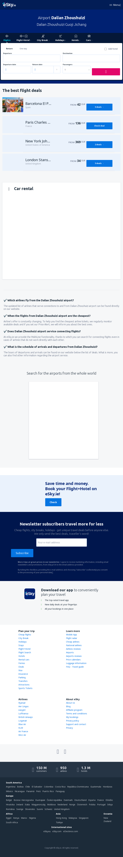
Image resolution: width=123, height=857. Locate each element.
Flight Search (24, 652)
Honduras (107, 786)
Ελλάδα (109, 800)
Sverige (19, 809)
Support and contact (76, 724)
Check (53, 502)
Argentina (10, 786)
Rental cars (23, 659)
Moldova (51, 804)
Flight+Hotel (24, 648)
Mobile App (71, 634)
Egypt (8, 817)
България (40, 800)
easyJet (22, 710)
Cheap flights (24, 634)
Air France (23, 731)
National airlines (74, 645)
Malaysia (73, 817)
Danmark (68, 800)
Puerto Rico (48, 791)
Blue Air (22, 724)
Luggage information (76, 663)
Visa (20, 670)
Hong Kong (61, 817)
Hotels (21, 656)
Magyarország (38, 804)
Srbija (110, 804)
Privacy (69, 727)
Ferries (21, 663)
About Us (70, 702)
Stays (21, 645)
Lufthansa (23, 713)
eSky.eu (47, 831)
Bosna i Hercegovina (24, 800)
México (9, 791)
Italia (27, 804)
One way (23, 48)
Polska (92, 804)
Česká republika (54, 800)
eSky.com (56, 831)
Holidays (22, 641)
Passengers (67, 65)
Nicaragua (20, 791)
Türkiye (59, 822)
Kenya (16, 817)
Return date (37, 65)
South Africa (12, 822)
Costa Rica (60, 786)
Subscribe (22, 553)
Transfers (23, 681)
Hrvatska (10, 804)
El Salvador (37, 786)
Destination (67, 53)
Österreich (82, 804)
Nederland (62, 804)
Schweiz (48, 809)
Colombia (48, 786)
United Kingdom (62, 809)
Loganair (22, 720)
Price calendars (73, 659)
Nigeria (32, 817)
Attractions (23, 684)
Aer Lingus (23, 706)
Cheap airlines (72, 641)
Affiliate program (74, 710)
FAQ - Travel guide (75, 666)
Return (9, 48)
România (10, 809)
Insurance (23, 673)
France (100, 800)
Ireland (19, 804)
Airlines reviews (73, 648)
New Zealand (107, 819)
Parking (22, 677)
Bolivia (20, 786)
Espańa (91, 800)
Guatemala (95, 786)
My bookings (72, 717)
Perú (38, 791)
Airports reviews (74, 656)
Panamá (30, 791)
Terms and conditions (76, 713)
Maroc (24, 817)
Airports (70, 652)
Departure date (9, 65)
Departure (7, 53)
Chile (27, 786)
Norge (72, 804)
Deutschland (80, 800)
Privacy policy (72, 720)
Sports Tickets (25, 688)
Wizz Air (22, 735)
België (9, 800)
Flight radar (71, 638)
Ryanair (22, 702)
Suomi (40, 809)
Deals (21, 666)
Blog (68, 706)
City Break (23, 638)
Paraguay (60, 791)
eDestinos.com (70, 831)
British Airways (25, 717)
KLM (20, 727)
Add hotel (113, 48)
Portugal (101, 804)
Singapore (83, 817)
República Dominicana (78, 786)
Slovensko (30, 809)
